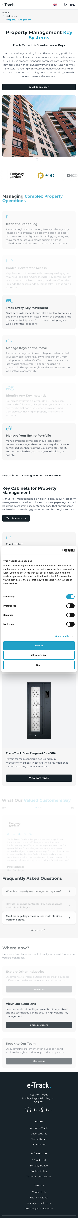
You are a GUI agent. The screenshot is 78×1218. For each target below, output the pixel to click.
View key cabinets (16, 518)
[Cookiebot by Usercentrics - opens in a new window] (62, 550)
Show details (62, 636)
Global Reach (39, 1139)
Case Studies (39, 1133)
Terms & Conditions (38, 1176)
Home (5, 12)
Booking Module (32, 475)
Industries (11, 16)
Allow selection (39, 655)
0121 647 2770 (39, 1197)
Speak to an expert (39, 87)
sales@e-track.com (39, 1203)
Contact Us (39, 1192)
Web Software (53, 475)
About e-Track (39, 1128)
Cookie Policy (39, 1171)
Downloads (39, 1144)
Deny (39, 665)
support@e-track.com (39, 1208)
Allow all (39, 645)
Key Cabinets (10, 475)
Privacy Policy (39, 1165)
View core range (39, 778)
